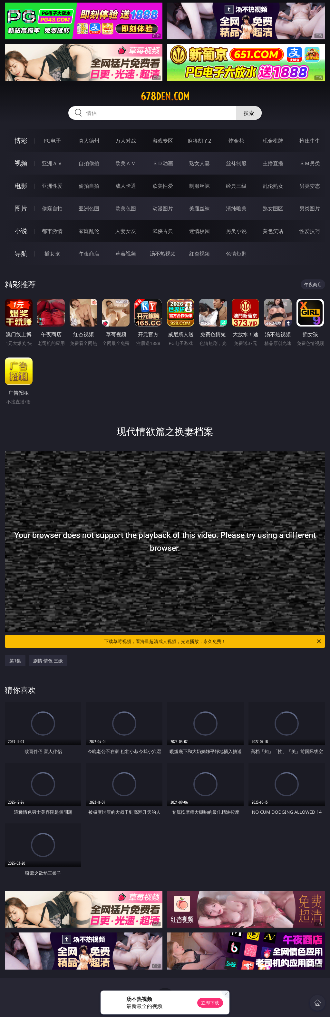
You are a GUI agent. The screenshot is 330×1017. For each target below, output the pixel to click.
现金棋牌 (273, 140)
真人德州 (89, 140)
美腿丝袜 (199, 208)
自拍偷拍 (89, 163)
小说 (21, 231)
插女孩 (52, 253)
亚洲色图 (89, 208)
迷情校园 (199, 231)
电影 (21, 185)
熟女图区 (273, 208)
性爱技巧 (309, 231)
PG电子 (52, 140)
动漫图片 (162, 208)
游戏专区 (162, 140)
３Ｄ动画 (162, 163)
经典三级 (236, 185)
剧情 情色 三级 (48, 661)
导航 (21, 253)
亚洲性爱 (52, 185)
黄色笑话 (273, 231)
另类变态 (309, 185)
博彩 (21, 140)
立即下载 (210, 1003)
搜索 (249, 112)
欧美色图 (125, 208)
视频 (21, 163)
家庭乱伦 (89, 231)
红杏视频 (199, 253)
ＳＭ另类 (309, 163)
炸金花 (236, 140)
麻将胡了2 (199, 140)
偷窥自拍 (52, 208)
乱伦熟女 (273, 185)
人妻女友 (125, 231)
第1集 (15, 661)
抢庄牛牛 (309, 140)
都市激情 (52, 231)
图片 (21, 208)
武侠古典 (162, 231)
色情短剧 (236, 253)
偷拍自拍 (89, 185)
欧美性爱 (162, 185)
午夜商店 (89, 253)
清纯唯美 (236, 208)
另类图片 (309, 208)
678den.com (165, 96)
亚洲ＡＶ (52, 163)
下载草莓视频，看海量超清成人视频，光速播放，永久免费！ (213, 641)
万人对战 (125, 140)
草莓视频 (125, 253)
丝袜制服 (236, 163)
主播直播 (273, 163)
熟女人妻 (199, 163)
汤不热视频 (163, 253)
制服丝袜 (199, 185)
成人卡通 (125, 185)
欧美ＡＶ (125, 163)
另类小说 (236, 231)
